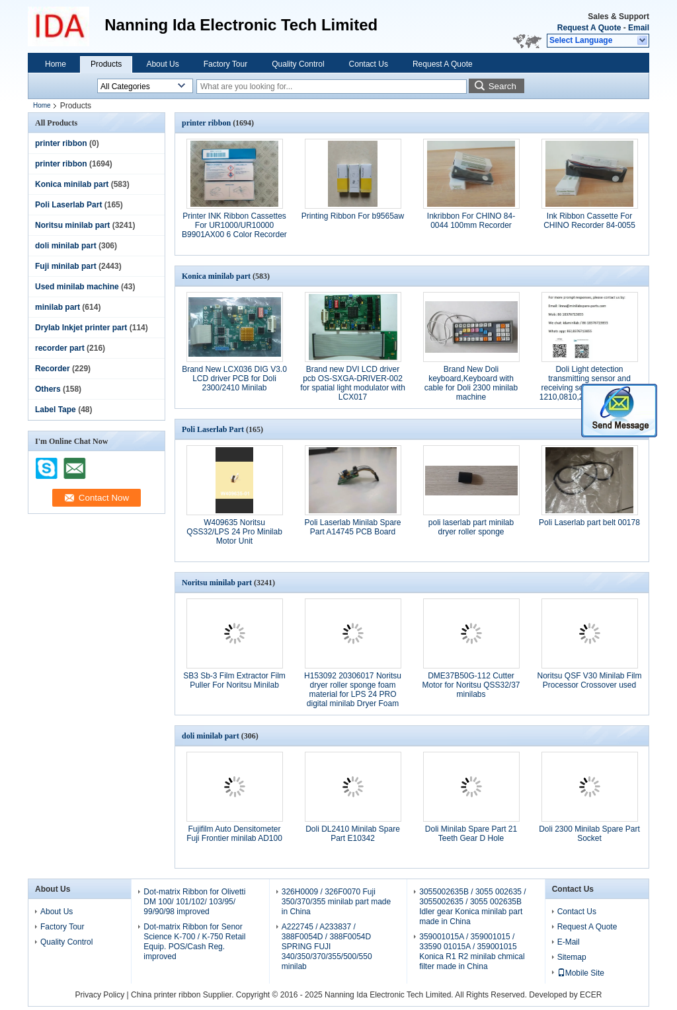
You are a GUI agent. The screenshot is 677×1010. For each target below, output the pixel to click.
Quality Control (298, 64)
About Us (162, 64)
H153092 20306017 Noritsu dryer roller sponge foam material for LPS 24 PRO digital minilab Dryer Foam (352, 689)
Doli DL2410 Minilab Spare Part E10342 (352, 833)
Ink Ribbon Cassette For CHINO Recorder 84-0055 (589, 220)
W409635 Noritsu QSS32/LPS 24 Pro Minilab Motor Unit (234, 532)
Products (106, 64)
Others (48, 389)
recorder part (60, 348)
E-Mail (568, 942)
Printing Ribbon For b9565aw (352, 216)
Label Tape (55, 409)
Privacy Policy (100, 994)
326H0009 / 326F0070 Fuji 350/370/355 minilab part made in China (336, 901)
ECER (591, 994)
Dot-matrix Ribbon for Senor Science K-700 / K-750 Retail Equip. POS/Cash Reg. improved (194, 941)
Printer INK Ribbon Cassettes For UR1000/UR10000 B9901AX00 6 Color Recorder (234, 225)
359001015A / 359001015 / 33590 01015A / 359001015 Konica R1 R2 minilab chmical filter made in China (471, 951)
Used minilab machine (77, 286)
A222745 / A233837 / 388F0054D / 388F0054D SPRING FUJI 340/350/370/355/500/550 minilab (327, 946)
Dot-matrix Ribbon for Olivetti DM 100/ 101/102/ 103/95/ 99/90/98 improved (194, 901)
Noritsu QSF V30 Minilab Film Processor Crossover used (589, 680)
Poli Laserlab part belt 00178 (589, 522)
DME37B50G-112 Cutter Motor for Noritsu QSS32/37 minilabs (471, 685)
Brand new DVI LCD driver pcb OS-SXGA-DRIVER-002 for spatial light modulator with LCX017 (352, 383)
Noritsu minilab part (72, 225)
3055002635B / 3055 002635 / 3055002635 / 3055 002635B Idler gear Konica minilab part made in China (472, 906)
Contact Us (368, 64)
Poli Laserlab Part (68, 204)
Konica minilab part (71, 184)
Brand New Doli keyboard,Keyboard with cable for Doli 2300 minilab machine (471, 383)
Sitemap (571, 957)
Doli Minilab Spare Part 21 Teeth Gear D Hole (471, 833)
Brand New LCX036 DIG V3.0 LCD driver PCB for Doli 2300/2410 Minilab (234, 378)
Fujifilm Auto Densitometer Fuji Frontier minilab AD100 (234, 833)
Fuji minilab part (66, 266)
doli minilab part (66, 245)
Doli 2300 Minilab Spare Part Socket (589, 833)
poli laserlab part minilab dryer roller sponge (471, 527)
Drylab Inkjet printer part (81, 327)
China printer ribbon (165, 994)
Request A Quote (589, 27)
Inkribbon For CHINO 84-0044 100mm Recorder (471, 220)
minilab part (57, 307)
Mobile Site (580, 973)
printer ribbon (61, 143)
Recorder (52, 368)
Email (638, 27)
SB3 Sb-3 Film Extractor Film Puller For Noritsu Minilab (234, 680)
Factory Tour (225, 64)
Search (502, 86)
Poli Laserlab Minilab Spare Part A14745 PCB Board (352, 527)
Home (55, 64)
